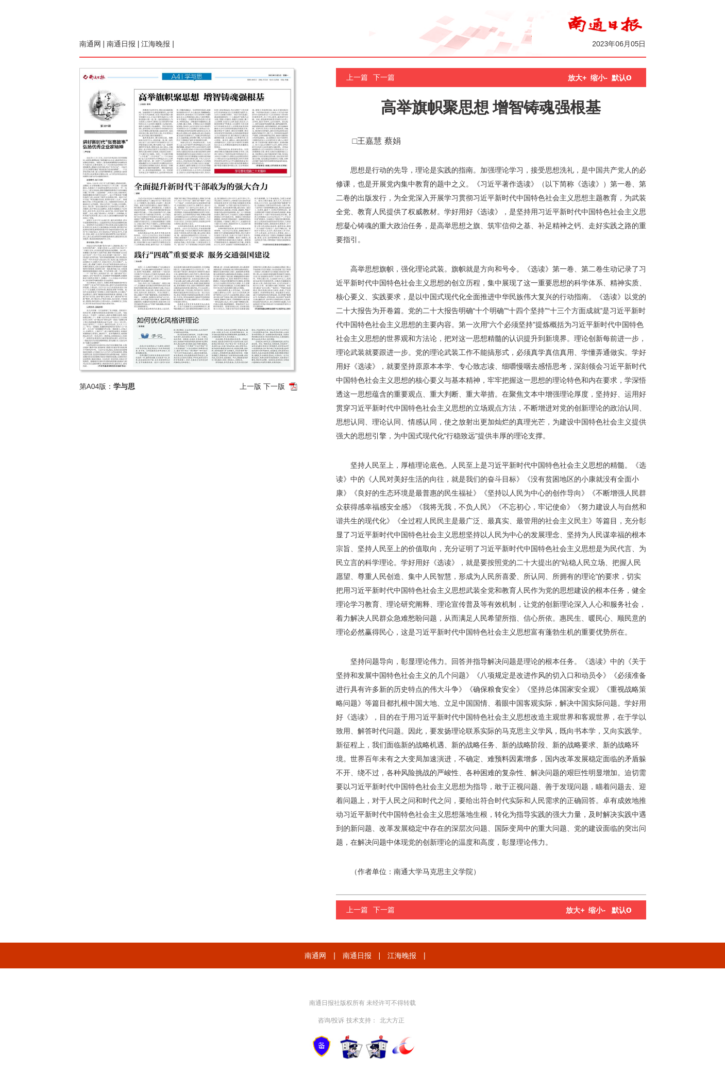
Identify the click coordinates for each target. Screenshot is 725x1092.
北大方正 (392, 1020)
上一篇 (357, 77)
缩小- (599, 78)
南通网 (90, 44)
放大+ (577, 78)
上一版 (250, 386)
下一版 (274, 386)
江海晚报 (155, 44)
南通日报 (121, 44)
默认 (622, 78)
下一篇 (384, 77)
